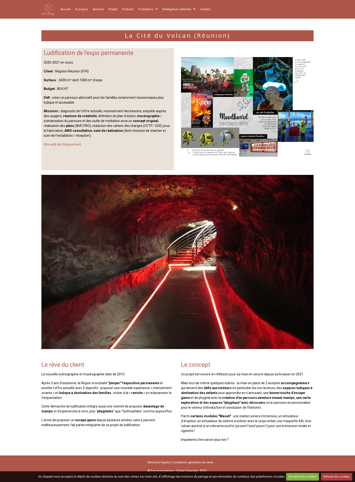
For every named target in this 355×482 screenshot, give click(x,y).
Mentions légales (159, 462)
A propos (81, 9)
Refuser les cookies (336, 476)
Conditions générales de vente (193, 462)
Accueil (65, 9)
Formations (146, 9)
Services (98, 9)
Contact (205, 9)
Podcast (128, 9)
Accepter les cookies (302, 476)
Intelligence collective (176, 9)
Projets (113, 9)
